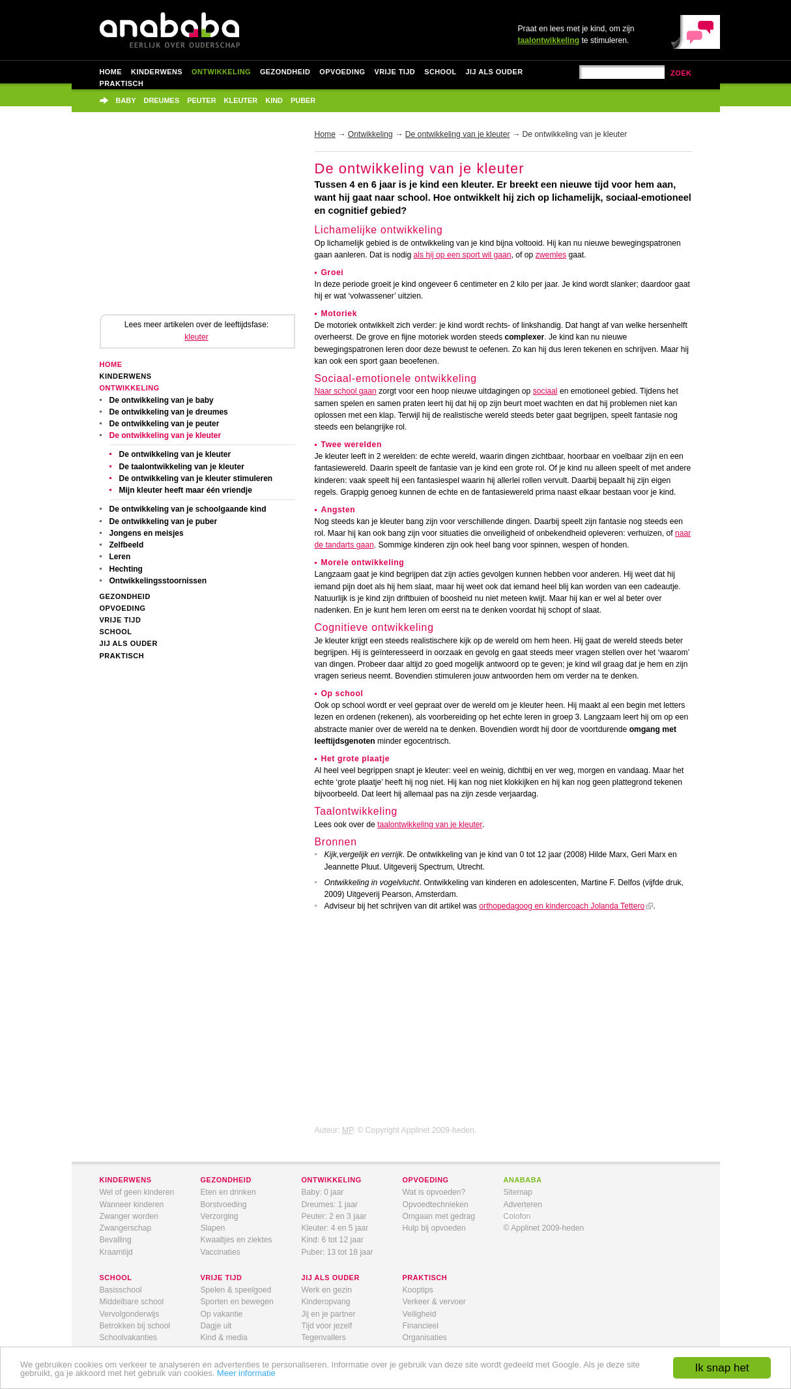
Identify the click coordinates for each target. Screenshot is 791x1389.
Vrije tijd (394, 72)
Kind (274, 100)
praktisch (425, 1277)
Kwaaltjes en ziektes (236, 1239)
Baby (126, 100)
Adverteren (523, 1204)
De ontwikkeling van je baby (161, 400)
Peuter (201, 100)
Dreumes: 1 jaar (330, 1204)
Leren (120, 556)
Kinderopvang (326, 1301)
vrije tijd (221, 1277)
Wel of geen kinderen (137, 1192)
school (116, 1277)
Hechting (126, 569)
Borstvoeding (224, 1204)
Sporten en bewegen (237, 1301)
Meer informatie (246, 1373)
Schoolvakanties (129, 1337)
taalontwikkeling (549, 40)
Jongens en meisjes (146, 533)
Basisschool (121, 1289)
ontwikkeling (332, 1180)
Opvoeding (342, 72)
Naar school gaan (346, 391)
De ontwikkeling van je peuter (164, 423)
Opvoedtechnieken (435, 1204)
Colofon (517, 1216)
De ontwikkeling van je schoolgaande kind (187, 509)
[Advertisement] (197, 222)
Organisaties (425, 1337)
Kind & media (224, 1337)
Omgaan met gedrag (439, 1216)
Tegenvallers (324, 1337)
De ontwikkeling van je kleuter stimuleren (196, 478)
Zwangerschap (126, 1228)
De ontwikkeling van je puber (163, 521)
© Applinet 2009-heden (544, 1228)
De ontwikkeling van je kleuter (165, 435)
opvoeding (426, 1180)
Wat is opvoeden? (434, 1192)
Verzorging (219, 1216)
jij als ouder (331, 1277)
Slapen (213, 1228)
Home (111, 72)
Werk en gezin (327, 1289)
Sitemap (518, 1192)
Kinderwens (156, 72)
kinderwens (126, 1180)
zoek (681, 73)
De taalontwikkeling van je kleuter (181, 466)
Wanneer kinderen (132, 1204)
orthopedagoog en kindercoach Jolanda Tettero (561, 906)
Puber (303, 100)
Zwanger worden (129, 1216)
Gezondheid (285, 72)
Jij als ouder (494, 72)
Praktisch (122, 83)
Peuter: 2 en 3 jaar (334, 1216)
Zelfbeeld (126, 544)
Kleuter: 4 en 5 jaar (335, 1228)
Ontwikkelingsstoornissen (158, 580)
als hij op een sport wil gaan (462, 254)
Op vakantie (222, 1314)
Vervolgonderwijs (130, 1314)
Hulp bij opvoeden (434, 1228)
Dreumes (162, 100)
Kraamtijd (116, 1252)
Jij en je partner (329, 1314)
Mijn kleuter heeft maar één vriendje (185, 490)
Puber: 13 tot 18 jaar (337, 1252)
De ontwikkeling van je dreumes (168, 412)
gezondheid (226, 1180)
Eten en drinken (228, 1192)
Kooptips (418, 1289)
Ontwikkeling (221, 72)
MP (347, 1130)
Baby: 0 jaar (323, 1192)
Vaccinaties (220, 1252)
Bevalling (116, 1239)
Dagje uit (216, 1325)
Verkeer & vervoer (434, 1301)
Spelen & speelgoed (236, 1289)
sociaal (545, 391)
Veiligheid (420, 1314)
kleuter (196, 337)
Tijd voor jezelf (327, 1325)
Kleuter (241, 100)
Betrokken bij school (135, 1325)
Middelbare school (132, 1301)
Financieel (421, 1325)
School (440, 72)
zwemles (551, 254)
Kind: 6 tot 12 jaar (333, 1239)
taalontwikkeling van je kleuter (429, 824)
